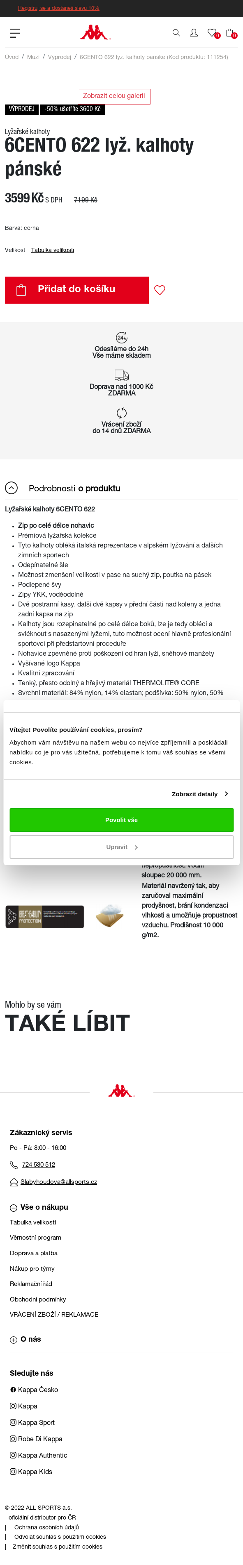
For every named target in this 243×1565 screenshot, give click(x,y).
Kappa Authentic (38, 1456)
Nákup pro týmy (32, 1269)
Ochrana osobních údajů (46, 1528)
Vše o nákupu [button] (39, 1208)
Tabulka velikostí (52, 251)
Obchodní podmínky (38, 1300)
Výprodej (59, 58)
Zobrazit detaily (195, 793)
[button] (194, 33)
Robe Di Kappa (36, 1440)
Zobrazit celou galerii (114, 96)
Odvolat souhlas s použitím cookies (60, 1537)
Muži (33, 58)
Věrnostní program (35, 1238)
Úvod (12, 58)
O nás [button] (25, 1340)
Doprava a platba (34, 1254)
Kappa (23, 1407)
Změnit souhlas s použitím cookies (57, 1547)
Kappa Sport (32, 1423)
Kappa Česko (34, 1391)
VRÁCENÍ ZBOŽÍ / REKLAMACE (54, 1315)
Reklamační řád (31, 1284)
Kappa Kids (31, 1473)
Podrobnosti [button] (62, 488)
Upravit (121, 846)
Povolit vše (121, 819)
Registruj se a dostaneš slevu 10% (59, 8)
